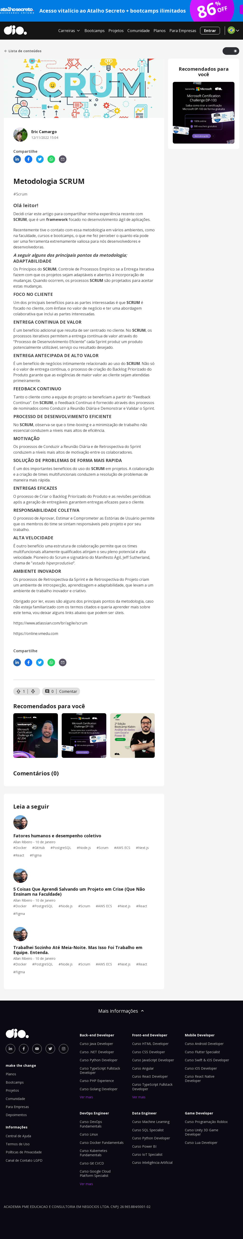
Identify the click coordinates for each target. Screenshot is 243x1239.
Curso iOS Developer (201, 1068)
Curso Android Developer (204, 1043)
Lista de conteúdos (23, 51)
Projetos (116, 30)
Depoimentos (16, 1115)
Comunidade (138, 30)
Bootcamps (94, 30)
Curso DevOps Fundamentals (91, 1123)
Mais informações (121, 1011)
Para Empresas (182, 30)
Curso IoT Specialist (147, 1154)
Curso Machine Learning (150, 1121)
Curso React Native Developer (200, 1078)
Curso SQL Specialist (148, 1130)
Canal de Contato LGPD (24, 1160)
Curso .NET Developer (97, 1052)
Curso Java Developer (96, 1043)
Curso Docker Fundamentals (102, 1142)
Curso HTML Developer (150, 1043)
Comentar (68, 691)
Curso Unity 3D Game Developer (201, 1132)
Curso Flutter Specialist (202, 1052)
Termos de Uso (18, 1144)
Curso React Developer (150, 1076)
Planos (160, 30)
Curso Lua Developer (201, 1142)
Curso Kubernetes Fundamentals (93, 1152)
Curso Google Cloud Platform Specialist (95, 1173)
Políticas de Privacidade (24, 1152)
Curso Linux (89, 1134)
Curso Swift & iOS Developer (207, 1060)
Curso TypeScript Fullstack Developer (100, 1070)
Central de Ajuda (18, 1136)
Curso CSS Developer (148, 1052)
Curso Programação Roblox (206, 1121)
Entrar (210, 30)
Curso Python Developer (98, 1060)
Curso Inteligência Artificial (152, 1162)
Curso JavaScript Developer (153, 1060)
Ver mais (86, 1097)
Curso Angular (143, 1068)
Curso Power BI (144, 1146)
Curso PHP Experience (97, 1080)
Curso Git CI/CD (92, 1163)
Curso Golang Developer (98, 1089)
